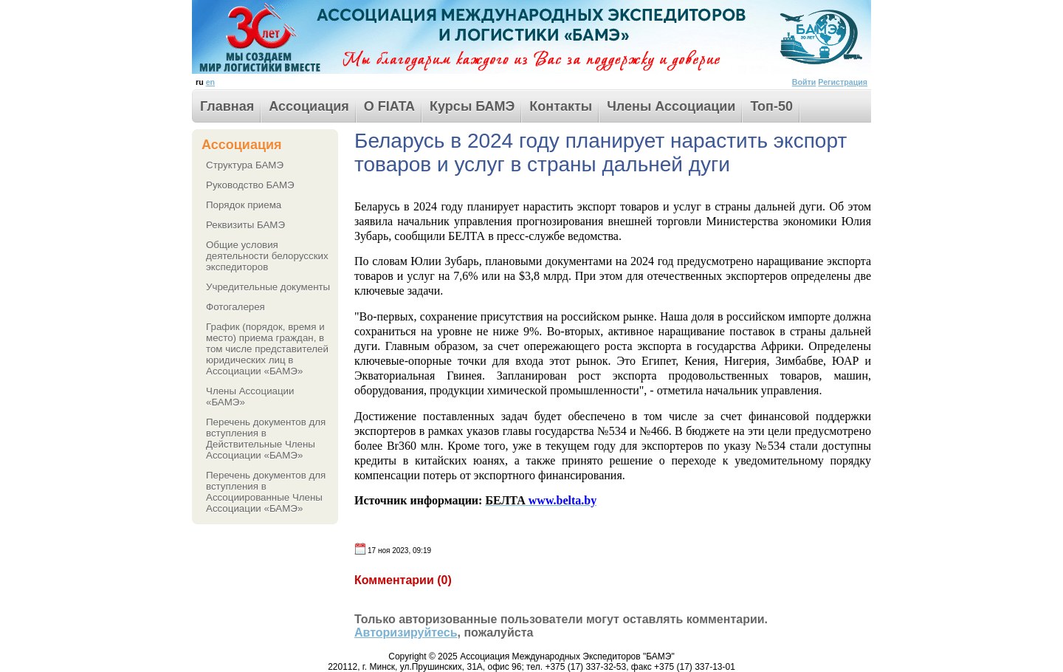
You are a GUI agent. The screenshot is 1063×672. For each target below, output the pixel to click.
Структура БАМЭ (244, 165)
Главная (227, 106)
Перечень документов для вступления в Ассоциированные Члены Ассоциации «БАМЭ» (266, 492)
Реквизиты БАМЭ (245, 224)
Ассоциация (309, 106)
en (210, 82)
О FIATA (389, 106)
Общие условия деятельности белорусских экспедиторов (267, 255)
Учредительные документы (268, 286)
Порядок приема (243, 204)
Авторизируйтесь (406, 632)
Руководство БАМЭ (250, 185)
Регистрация (842, 82)
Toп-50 (771, 106)
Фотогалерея (235, 306)
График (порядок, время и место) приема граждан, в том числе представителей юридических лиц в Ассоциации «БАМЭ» (267, 349)
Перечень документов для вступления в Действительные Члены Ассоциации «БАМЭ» (266, 438)
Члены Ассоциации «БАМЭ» (250, 396)
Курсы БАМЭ (472, 106)
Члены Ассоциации (671, 106)
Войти (804, 82)
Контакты (560, 106)
